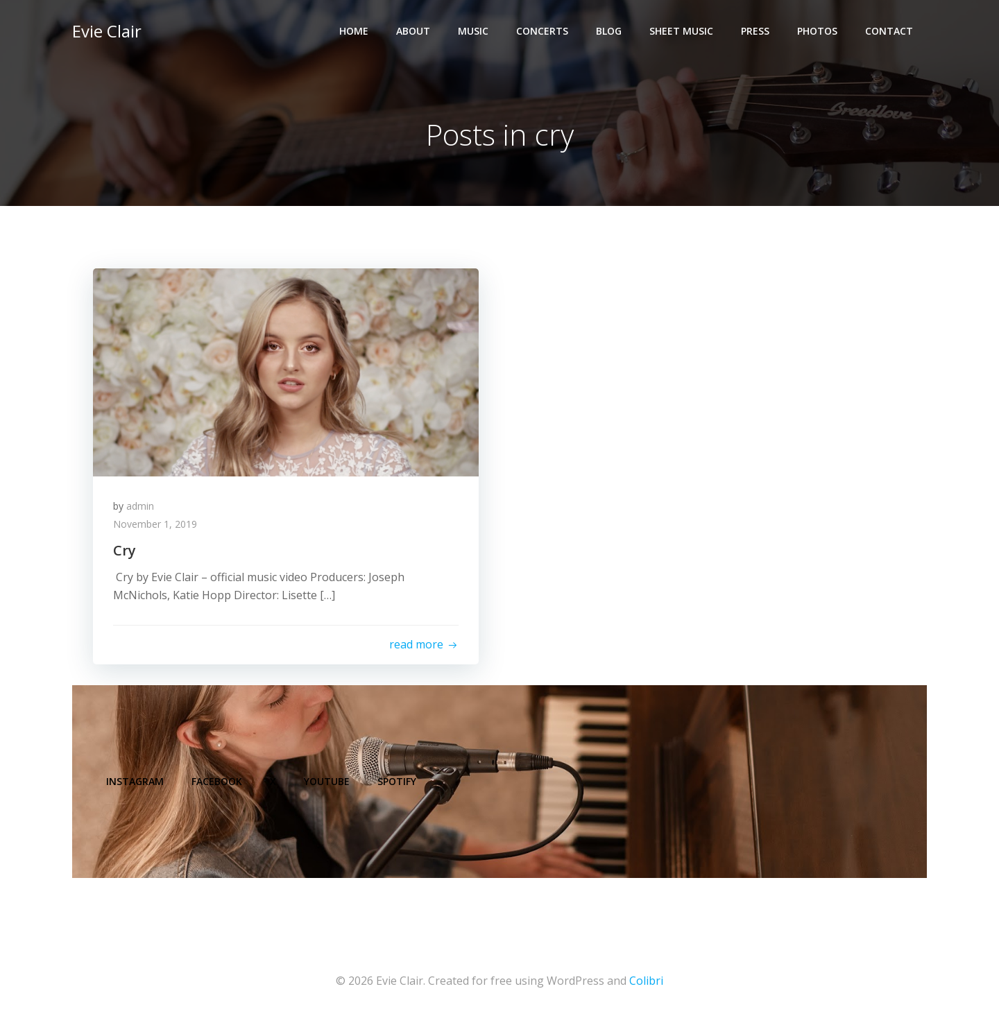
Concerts (542, 31)
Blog (609, 31)
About (413, 31)
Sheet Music (681, 31)
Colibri (646, 983)
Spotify (397, 783)
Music (473, 31)
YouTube (327, 783)
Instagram (135, 783)
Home (353, 31)
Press (755, 31)
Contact (889, 31)
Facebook (217, 783)
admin (141, 506)
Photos (817, 31)
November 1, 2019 (156, 524)
